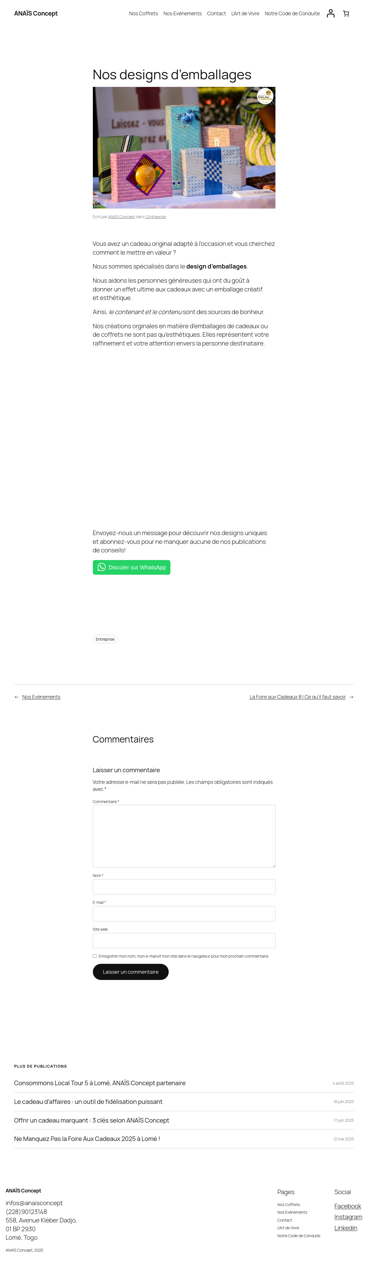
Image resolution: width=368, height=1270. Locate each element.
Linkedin (346, 1218)
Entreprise (105, 639)
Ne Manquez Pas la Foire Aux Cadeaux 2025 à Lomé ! (88, 1129)
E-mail (99, 894)
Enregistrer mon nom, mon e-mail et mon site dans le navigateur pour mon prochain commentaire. (183, 946)
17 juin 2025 (343, 1110)
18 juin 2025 (343, 1092)
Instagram (348, 1207)
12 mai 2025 (343, 1129)
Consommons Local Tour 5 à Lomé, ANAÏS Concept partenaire (99, 1073)
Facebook (348, 1196)
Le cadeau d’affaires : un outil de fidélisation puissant (85, 1092)
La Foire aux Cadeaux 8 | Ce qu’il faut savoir (296, 697)
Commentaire (106, 801)
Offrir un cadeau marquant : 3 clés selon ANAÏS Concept (90, 1111)
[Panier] (346, 13)
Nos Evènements (41, 697)
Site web (100, 920)
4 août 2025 (343, 1073)
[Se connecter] (331, 13)
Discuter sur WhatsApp (137, 567)
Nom (98, 868)
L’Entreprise (156, 216)
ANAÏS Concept (36, 13)
